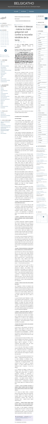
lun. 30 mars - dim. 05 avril (5, 44)
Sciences (39, 124)
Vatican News (3, 74)
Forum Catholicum (3, 133)
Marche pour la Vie (3, 116)
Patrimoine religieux (41, 112)
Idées (39, 85)
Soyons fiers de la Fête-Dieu (41, 173)
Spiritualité (40, 132)
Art (29, 416)
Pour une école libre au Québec (5, 80)
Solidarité (39, 130)
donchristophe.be (3, 94)
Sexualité (39, 126)
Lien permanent (19, 416)
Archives (23, 11)
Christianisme (40, 44)
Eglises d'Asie (3, 61)
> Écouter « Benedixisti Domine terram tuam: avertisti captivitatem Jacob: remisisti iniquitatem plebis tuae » (24, 218)
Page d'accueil (17, 18)
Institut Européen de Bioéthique (5, 115)
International (40, 89)
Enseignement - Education (42, 64)
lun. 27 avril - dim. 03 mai (4, 38)
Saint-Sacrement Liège (4, 90)
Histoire (39, 80)
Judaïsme (39, 97)
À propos (31, 11)
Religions (39, 120)
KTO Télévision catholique (5, 65)
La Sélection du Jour (4, 81)
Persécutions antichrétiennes (42, 114)
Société (39, 128)
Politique (39, 118)
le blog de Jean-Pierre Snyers (5, 96)
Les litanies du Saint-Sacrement (40, 168)
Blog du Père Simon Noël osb (5, 99)
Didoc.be (2, 103)
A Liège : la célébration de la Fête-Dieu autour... (41, 161)
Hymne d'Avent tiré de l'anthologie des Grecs (23, 20)
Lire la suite (6, 26)
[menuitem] (16, 11)
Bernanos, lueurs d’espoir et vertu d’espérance (22, 16)
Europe (39, 70)
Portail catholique (3, 67)
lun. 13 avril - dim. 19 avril (5, 41)
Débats (39, 53)
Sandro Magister (25, 44)
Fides (1, 64)
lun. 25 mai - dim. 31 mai (4, 33)
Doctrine (39, 57)
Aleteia (2, 104)
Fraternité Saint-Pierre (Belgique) (6, 125)
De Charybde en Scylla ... (4, 106)
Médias (39, 110)
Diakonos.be (17, 47)
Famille (39, 72)
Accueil (16, 11)
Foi (38, 78)
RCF (1, 77)
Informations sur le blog (42, 87)
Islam (39, 91)
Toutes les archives (3, 46)
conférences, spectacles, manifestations (41, 49)
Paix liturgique (3, 107)
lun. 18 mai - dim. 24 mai (4, 34)
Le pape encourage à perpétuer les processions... (41, 186)
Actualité (39, 33)
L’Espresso (19, 45)
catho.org (2, 87)
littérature (39, 101)
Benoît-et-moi (3, 100)
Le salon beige (3, 71)
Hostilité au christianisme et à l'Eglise (42, 83)
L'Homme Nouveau (3, 68)
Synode (39, 136)
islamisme (39, 93)
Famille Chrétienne (3, 78)
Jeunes (39, 95)
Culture (29, 417)
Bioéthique (40, 42)
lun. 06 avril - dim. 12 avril (5, 43)
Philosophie (40, 116)
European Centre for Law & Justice (6, 70)
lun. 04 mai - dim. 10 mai (4, 37)
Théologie (39, 142)
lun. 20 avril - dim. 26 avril (5, 40)
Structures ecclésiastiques (42, 134)
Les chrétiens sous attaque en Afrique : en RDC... (41, 206)
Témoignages (40, 140)
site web (26, 107)
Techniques (40, 138)
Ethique (39, 68)
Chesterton (2, 89)
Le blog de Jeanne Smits (4, 93)
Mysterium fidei (3, 124)
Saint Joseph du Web (4, 97)
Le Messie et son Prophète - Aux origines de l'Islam (5, 127)
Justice (39, 99)
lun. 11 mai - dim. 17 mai (4, 35)
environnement (40, 66)
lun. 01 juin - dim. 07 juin (4, 31)
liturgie (39, 103)
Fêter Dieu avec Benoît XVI (41, 149)
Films (39, 76)
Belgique (39, 40)
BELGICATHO (24, 3)
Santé (39, 122)
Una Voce (2, 131)
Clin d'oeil (39, 46)
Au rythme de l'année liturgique (23, 417)
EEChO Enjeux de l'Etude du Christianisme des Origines (5, 130)
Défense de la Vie (41, 55)
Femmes (39, 74)
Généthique (2, 112)
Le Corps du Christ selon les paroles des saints (41, 155)
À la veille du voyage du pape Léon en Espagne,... (41, 199)
